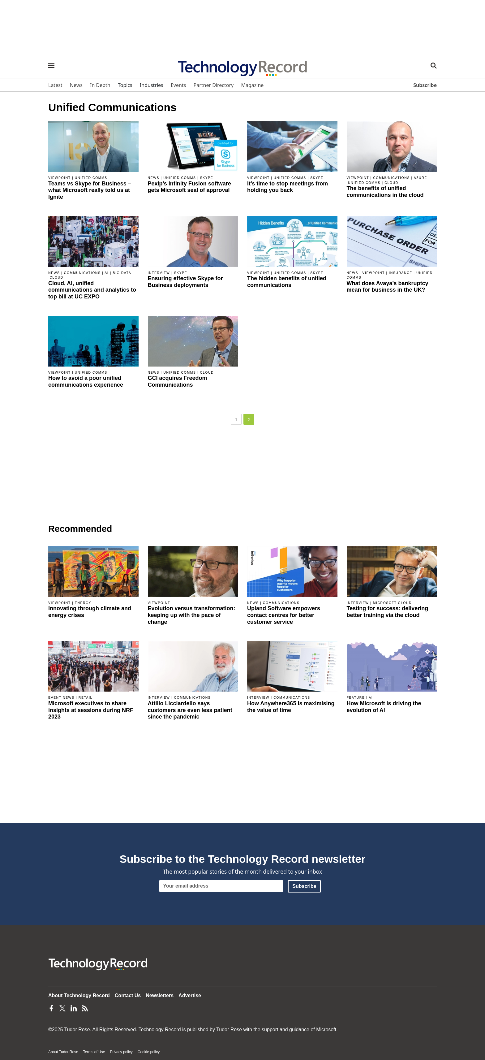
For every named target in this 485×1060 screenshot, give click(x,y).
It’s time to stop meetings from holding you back (287, 186)
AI (107, 273)
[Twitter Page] (62, 1008)
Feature (356, 697)
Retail (85, 697)
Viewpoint (59, 178)
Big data (122, 273)
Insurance (400, 273)
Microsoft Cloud (392, 603)
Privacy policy (121, 1052)
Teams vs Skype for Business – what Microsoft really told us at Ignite (89, 190)
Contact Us (128, 995)
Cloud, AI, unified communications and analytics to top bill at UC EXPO (92, 290)
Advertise (189, 995)
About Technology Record (79, 995)
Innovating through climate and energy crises (89, 611)
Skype (206, 178)
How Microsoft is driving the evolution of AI (384, 706)
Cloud (391, 183)
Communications (391, 178)
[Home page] (242, 66)
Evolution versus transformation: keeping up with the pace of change (191, 615)
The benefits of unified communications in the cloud (385, 191)
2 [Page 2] (249, 419)
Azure (420, 178)
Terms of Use (94, 1052)
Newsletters (160, 995)
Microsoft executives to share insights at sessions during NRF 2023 (90, 710)
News (154, 178)
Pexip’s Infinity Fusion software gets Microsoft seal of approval (189, 186)
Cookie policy (149, 1052)
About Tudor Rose (63, 1052)
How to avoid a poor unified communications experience (85, 381)
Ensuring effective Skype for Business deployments (185, 281)
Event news (61, 697)
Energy (83, 603)
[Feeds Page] (85, 1008)
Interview (159, 273)
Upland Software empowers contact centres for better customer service (283, 615)
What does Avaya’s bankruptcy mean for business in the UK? (387, 286)
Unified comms (91, 178)
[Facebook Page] (51, 1008)
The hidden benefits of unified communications (286, 281)
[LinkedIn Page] (74, 1008)
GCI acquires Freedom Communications (177, 381)
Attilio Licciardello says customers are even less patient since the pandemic (190, 710)
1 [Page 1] (236, 419)
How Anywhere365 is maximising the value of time (290, 706)
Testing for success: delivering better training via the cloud (387, 611)
